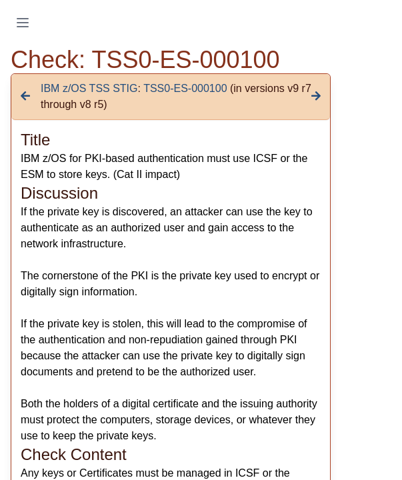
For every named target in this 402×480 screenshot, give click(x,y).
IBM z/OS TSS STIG (89, 88)
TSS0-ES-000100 (185, 88)
